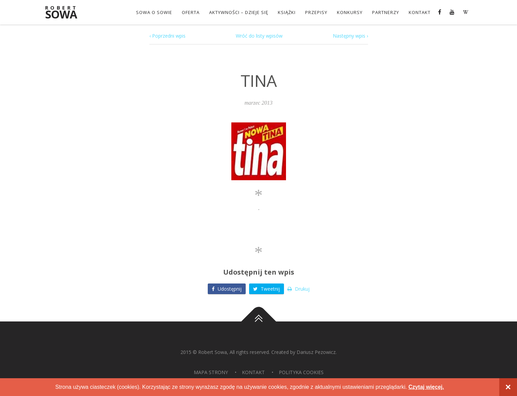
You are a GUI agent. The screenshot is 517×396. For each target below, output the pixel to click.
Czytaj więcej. (426, 387)
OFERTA (191, 12)
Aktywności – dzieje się (238, 12)
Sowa (65, 13)
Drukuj (298, 289)
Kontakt (420, 12)
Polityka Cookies (301, 372)
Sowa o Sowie (154, 12)
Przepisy (316, 12)
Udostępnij (227, 289)
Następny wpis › (350, 35)
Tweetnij (266, 289)
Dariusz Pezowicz (316, 352)
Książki (287, 12)
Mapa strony (211, 372)
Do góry (258, 321)
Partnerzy (385, 12)
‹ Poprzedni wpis (167, 35)
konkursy (350, 12)
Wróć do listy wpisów (259, 35)
